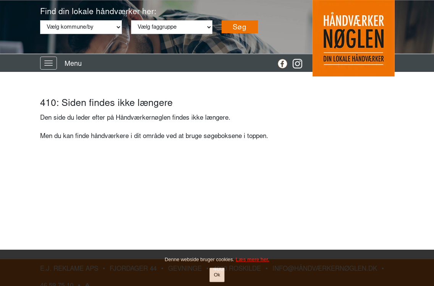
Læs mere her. (252, 260)
